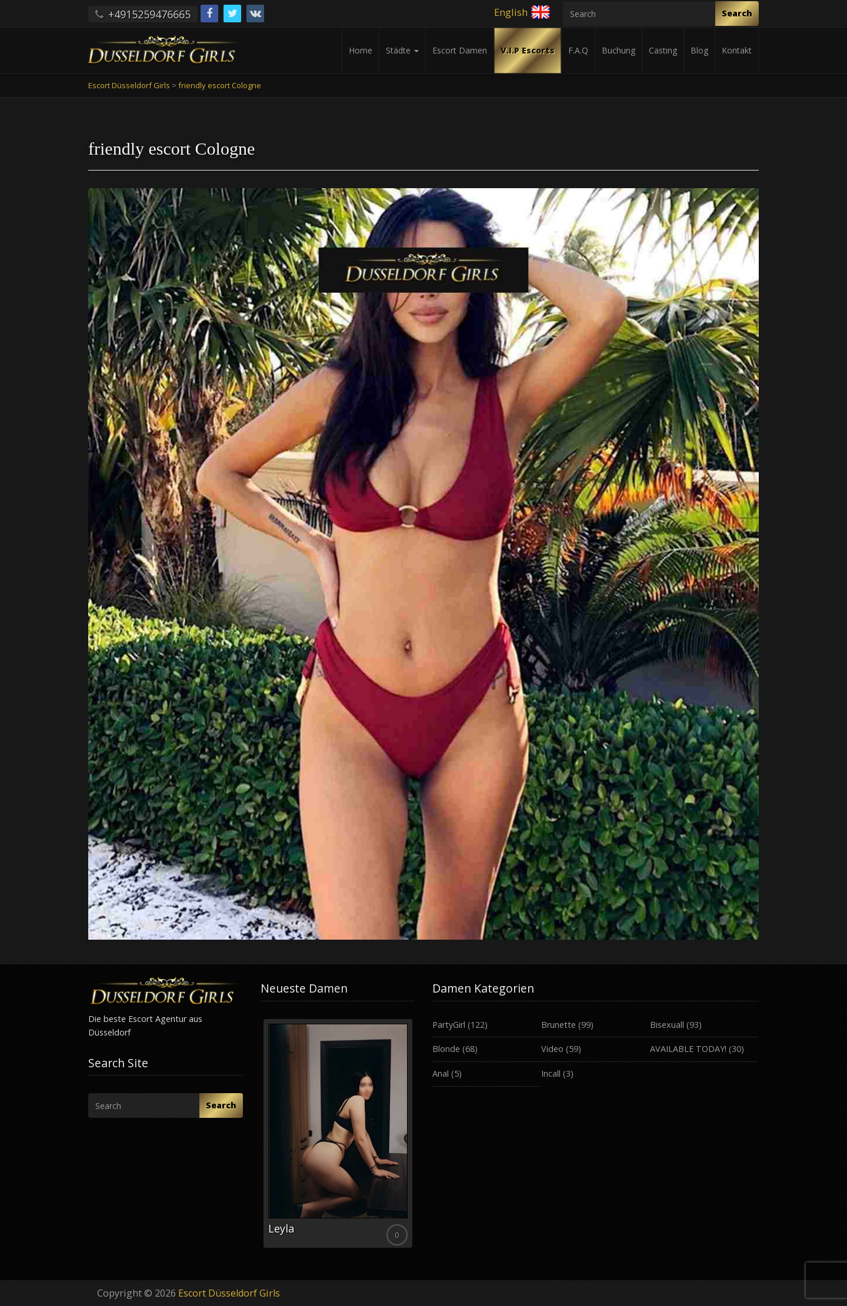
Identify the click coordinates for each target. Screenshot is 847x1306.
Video (552, 1048)
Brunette (558, 1024)
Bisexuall (667, 1024)
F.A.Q (578, 50)
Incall (551, 1073)
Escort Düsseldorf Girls (229, 1293)
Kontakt (737, 50)
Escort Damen (459, 50)
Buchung (618, 50)
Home (360, 50)
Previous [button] (260, 1138)
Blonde (446, 1048)
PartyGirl (448, 1024)
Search (737, 13)
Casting (663, 50)
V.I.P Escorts (528, 50)
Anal (440, 1073)
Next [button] (414, 1138)
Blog (699, 50)
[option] (338, 1133)
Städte (402, 50)
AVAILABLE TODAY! (688, 1048)
